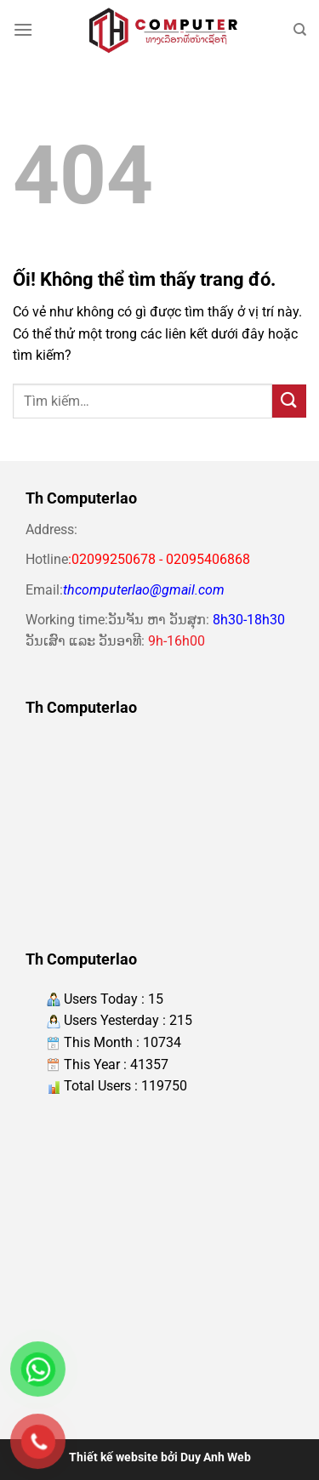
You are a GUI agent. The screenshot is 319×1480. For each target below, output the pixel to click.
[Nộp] (289, 401)
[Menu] (23, 29)
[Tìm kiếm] (299, 30)
